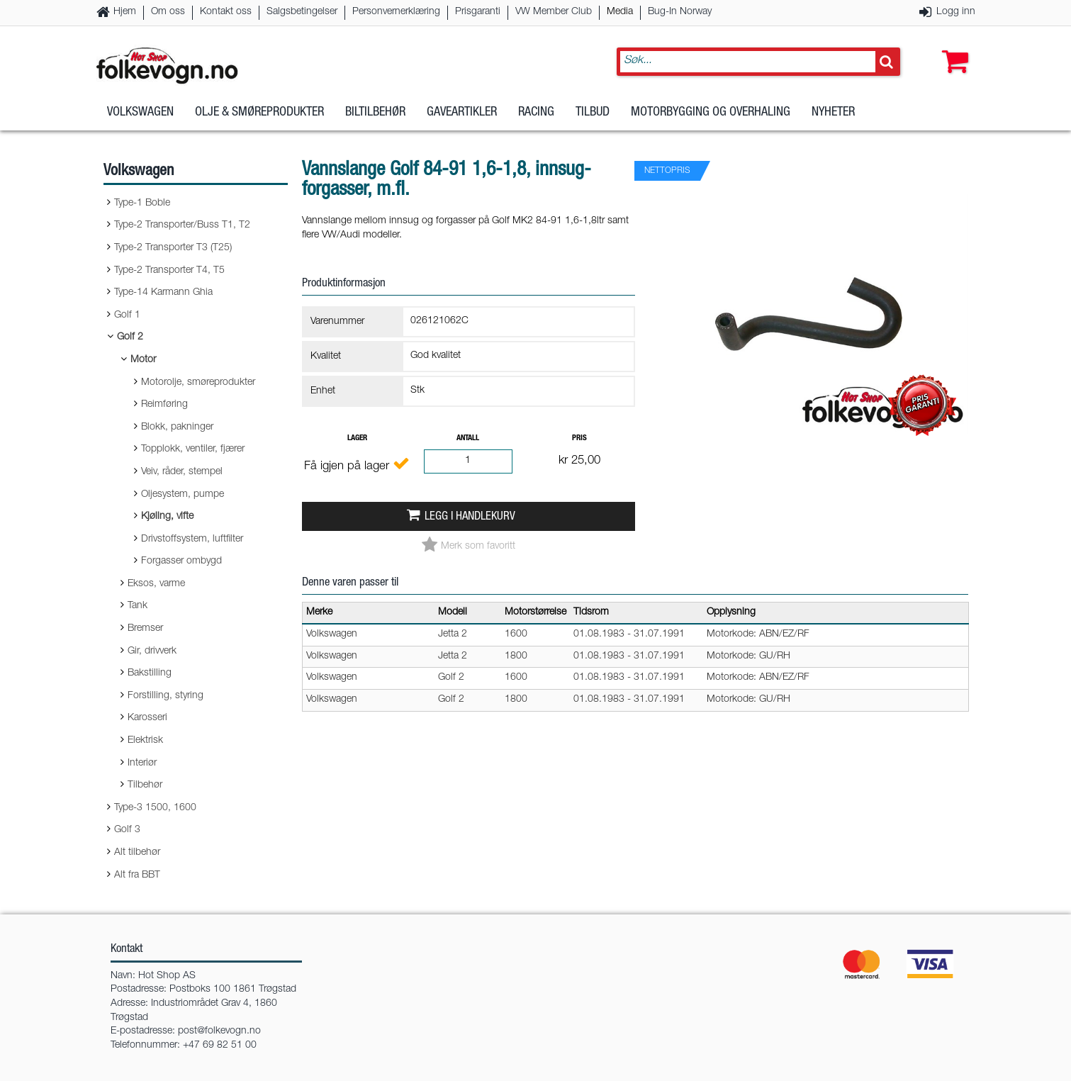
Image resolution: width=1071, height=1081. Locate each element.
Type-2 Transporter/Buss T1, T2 (182, 225)
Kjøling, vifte (167, 517)
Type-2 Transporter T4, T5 (169, 271)
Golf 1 (127, 315)
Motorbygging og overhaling (710, 112)
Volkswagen (140, 112)
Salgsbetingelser (302, 12)
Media (620, 12)
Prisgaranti (477, 12)
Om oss (168, 12)
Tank (137, 606)
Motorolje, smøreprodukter (198, 383)
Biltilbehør (375, 112)
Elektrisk (145, 741)
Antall (467, 438)
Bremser (145, 629)
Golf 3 (127, 830)
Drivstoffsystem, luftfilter (192, 539)
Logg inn (955, 12)
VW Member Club (553, 12)
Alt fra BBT (137, 875)
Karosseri (147, 718)
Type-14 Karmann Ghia (163, 293)
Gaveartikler (462, 112)
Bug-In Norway (680, 12)
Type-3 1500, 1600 (155, 808)
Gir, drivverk (152, 651)
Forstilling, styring (165, 696)
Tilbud (593, 112)
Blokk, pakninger (177, 427)
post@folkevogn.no (219, 1031)
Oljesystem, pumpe (182, 495)
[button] (952, 47)
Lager (357, 438)
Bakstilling (150, 673)
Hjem (124, 12)
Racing (536, 112)
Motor (143, 360)
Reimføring (164, 405)
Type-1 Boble (142, 203)
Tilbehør (145, 785)
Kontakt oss (226, 12)
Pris (579, 438)
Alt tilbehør (137, 853)
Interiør (142, 763)
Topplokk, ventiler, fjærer (193, 449)
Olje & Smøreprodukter (259, 112)
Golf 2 (130, 337)
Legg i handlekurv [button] (470, 517)
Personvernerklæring (396, 12)
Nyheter (833, 112)
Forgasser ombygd (181, 561)
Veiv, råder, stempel (182, 472)
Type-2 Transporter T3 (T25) (173, 248)
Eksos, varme (156, 584)
